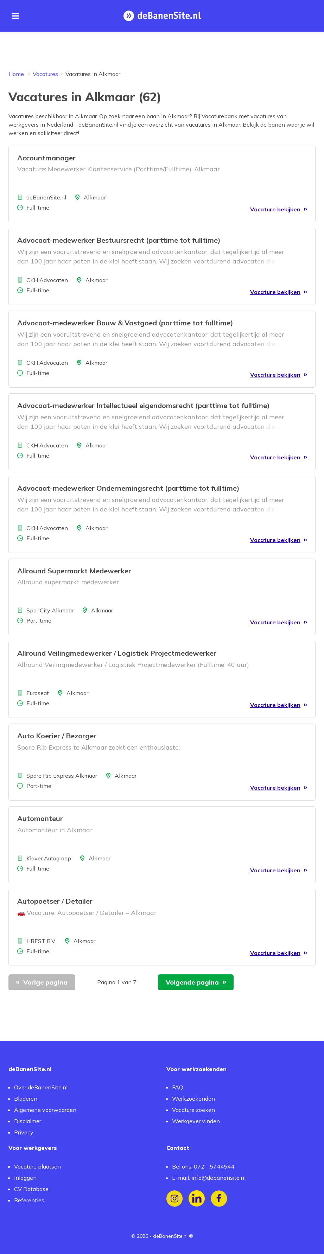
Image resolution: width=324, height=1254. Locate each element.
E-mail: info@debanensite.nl (209, 1177)
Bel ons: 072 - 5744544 (203, 1166)
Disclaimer (27, 1121)
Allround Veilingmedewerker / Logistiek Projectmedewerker (116, 653)
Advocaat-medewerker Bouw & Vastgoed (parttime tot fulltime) (125, 322)
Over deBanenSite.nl (41, 1087)
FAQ (177, 1087)
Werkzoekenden (193, 1098)
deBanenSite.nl (170, 1236)
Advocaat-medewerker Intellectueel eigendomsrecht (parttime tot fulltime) (143, 405)
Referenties (29, 1200)
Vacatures (45, 73)
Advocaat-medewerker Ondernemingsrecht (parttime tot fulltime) (128, 488)
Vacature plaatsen (37, 1166)
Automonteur (40, 818)
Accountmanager (46, 157)
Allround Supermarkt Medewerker (74, 570)
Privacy (23, 1132)
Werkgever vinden (196, 1121)
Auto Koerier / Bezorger (56, 735)
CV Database (31, 1188)
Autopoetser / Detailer (55, 901)
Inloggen (25, 1177)
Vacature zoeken (193, 1109)
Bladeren (25, 1098)
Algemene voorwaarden (45, 1109)
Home (16, 73)
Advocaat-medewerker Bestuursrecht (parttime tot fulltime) (119, 240)
